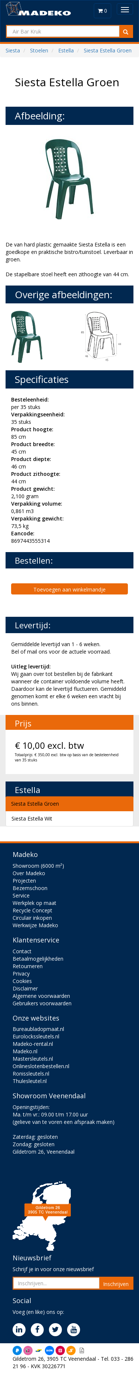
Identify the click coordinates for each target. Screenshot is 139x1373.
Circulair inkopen (32, 917)
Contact (22, 951)
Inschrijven (116, 1283)
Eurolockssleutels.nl (36, 1036)
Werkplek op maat (34, 902)
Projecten (24, 880)
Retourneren (28, 966)
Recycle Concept (32, 910)
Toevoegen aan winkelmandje (69, 589)
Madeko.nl (25, 1051)
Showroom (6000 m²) (38, 865)
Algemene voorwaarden (41, 995)
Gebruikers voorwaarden (42, 1003)
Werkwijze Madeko (35, 925)
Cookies (22, 980)
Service (21, 895)
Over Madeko (29, 873)
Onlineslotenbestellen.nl (41, 1066)
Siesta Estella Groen (35, 803)
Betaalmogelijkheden (38, 958)
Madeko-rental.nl (33, 1043)
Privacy (21, 973)
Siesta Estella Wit (31, 818)
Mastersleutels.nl (33, 1058)
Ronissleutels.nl (31, 1073)
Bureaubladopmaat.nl (38, 1028)
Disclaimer (25, 988)
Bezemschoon (30, 888)
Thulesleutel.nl (30, 1080)
